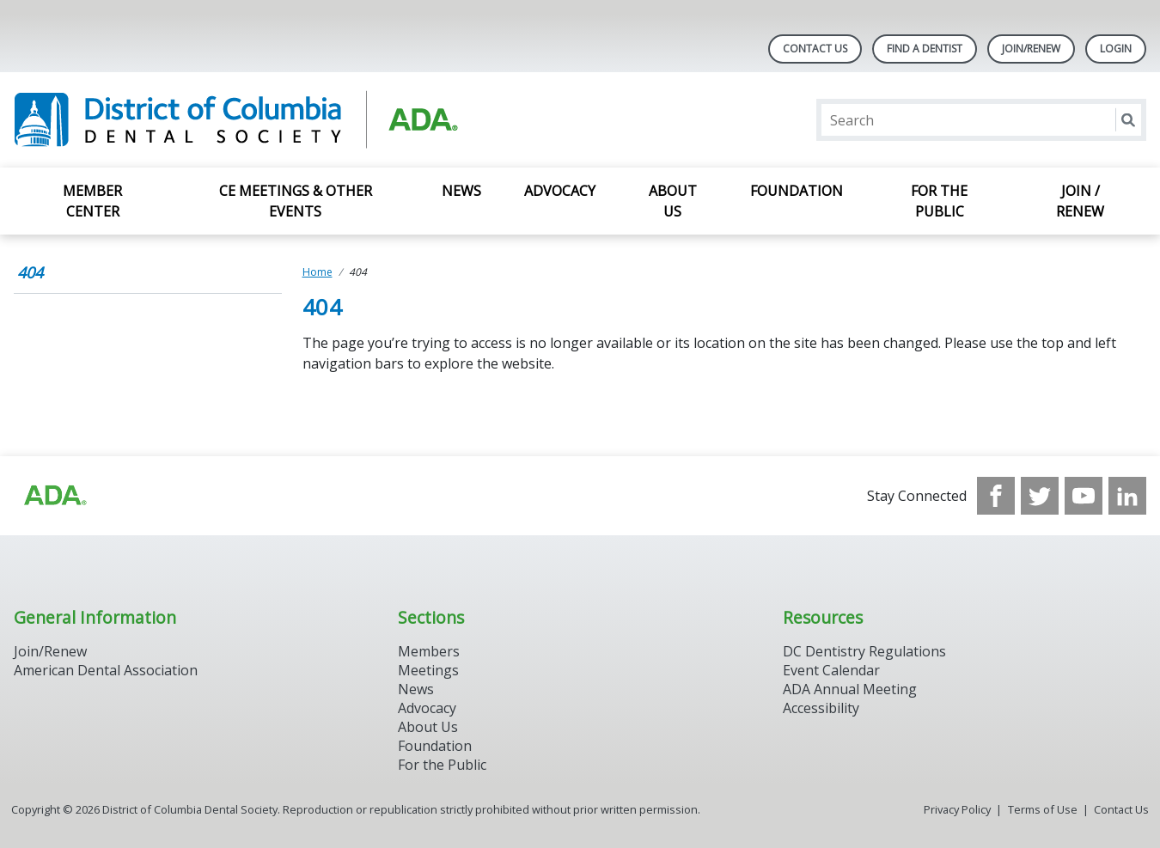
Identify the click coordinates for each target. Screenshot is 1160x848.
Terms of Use (1043, 809)
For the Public (939, 201)
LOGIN (1116, 48)
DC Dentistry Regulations (864, 651)
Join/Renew (1031, 48)
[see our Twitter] (1040, 496)
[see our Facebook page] (996, 496)
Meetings (428, 670)
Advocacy (559, 190)
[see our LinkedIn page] (1127, 496)
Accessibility (821, 708)
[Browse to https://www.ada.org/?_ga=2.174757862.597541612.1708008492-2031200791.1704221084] (54, 496)
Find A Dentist (924, 48)
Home (317, 272)
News (461, 190)
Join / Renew (1080, 201)
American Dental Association (106, 670)
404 (30, 272)
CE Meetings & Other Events (295, 201)
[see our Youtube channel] (1083, 496)
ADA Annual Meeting (850, 689)
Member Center (92, 201)
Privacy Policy (957, 809)
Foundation (796, 190)
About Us (673, 201)
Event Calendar (831, 670)
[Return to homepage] (236, 119)
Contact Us (815, 48)
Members (429, 651)
